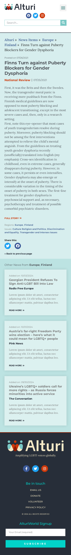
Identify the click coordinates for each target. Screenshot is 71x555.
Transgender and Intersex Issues (38, 232)
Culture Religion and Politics (29, 229)
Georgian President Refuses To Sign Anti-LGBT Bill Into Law (33, 281)
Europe (19, 224)
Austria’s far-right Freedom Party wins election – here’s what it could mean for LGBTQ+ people (35, 334)
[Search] (63, 23)
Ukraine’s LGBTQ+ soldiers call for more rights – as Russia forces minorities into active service (35, 390)
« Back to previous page (18, 253)
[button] (63, 7)
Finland (28, 224)
